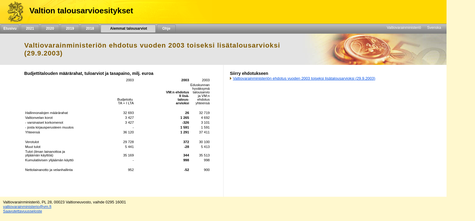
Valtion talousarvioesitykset (81, 10)
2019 (70, 28)
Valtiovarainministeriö (404, 27)
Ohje (166, 28)
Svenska (434, 27)
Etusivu (9, 28)
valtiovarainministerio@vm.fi (27, 206)
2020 (50, 28)
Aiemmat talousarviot (128, 28)
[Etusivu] (13, 12)
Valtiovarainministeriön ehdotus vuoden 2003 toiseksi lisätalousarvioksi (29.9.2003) (304, 78)
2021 (30, 28)
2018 (90, 28)
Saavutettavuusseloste (22, 211)
